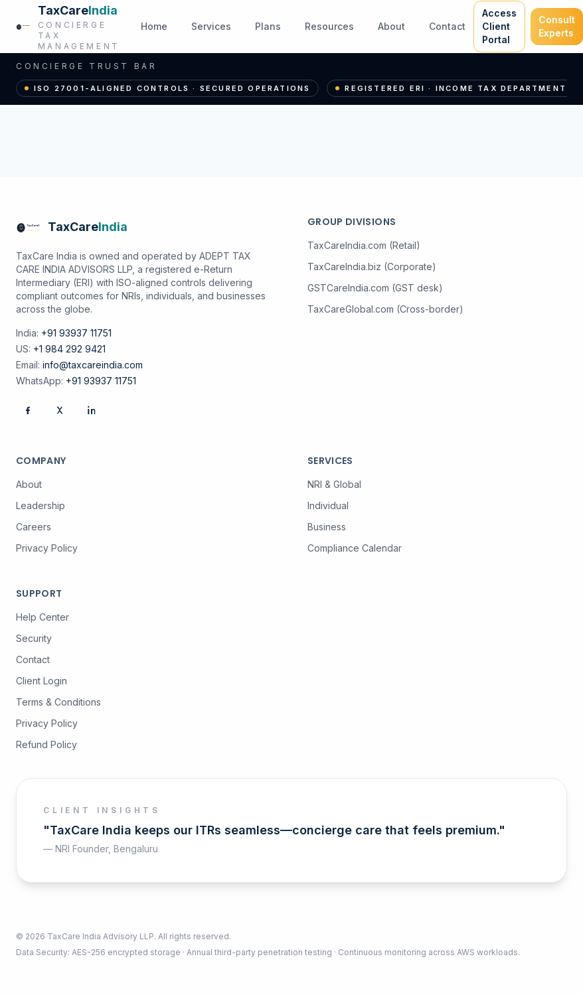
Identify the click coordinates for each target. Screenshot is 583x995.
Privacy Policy (47, 548)
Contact (447, 26)
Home (154, 26)
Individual (328, 505)
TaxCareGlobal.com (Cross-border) (385, 309)
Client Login (41, 680)
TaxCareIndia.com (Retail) (363, 245)
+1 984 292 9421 (69, 348)
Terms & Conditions (58, 702)
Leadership (40, 505)
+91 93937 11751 (76, 333)
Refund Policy (46, 744)
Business (326, 526)
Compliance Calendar (354, 548)
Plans (268, 26)
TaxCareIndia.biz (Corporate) (371, 266)
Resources (329, 26)
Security (34, 638)
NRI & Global (334, 484)
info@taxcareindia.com (92, 364)
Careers (33, 526)
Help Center (42, 617)
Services (211, 26)
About (391, 26)
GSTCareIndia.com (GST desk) (375, 287)
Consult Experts (557, 26)
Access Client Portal (499, 26)
